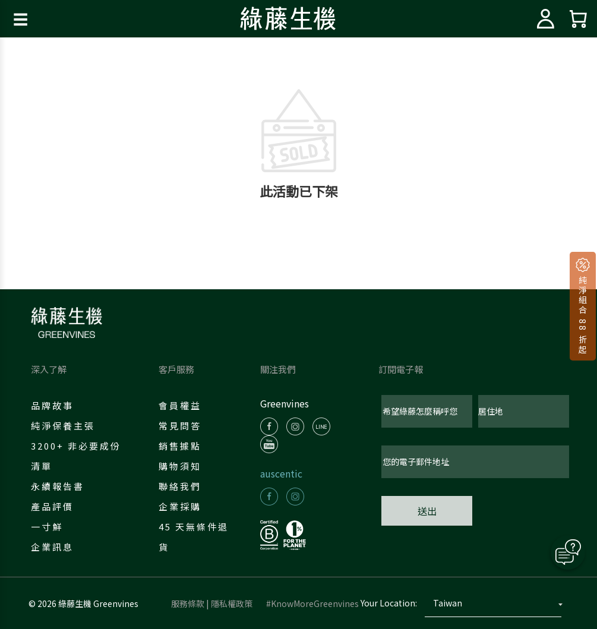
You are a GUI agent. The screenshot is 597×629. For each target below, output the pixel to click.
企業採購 (180, 506)
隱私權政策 (231, 603)
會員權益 (180, 405)
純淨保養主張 (63, 425)
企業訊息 (52, 547)
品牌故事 (52, 405)
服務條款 (187, 603)
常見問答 (180, 425)
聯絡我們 (180, 486)
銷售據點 (180, 446)
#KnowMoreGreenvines (312, 603)
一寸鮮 (47, 526)
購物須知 (180, 466)
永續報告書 (57, 486)
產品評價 (52, 506)
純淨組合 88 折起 (583, 313)
